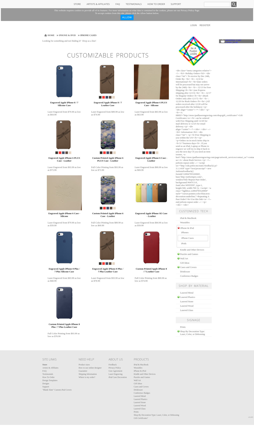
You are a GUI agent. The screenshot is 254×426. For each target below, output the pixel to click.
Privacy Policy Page (190, 10)
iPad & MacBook (188, 218)
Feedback (113, 364)
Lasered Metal (187, 292)
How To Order (156, 4)
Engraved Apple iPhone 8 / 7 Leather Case (108, 104)
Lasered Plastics (187, 297)
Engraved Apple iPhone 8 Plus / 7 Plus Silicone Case (64, 270)
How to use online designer (90, 368)
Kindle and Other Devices (192, 249)
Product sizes (84, 364)
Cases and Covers (188, 267)
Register (205, 25)
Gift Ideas (184, 263)
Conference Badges (189, 276)
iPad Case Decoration (118, 377)
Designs (45, 383)
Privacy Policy (115, 368)
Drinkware (185, 271)
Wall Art (184, 258)
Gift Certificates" (141, 418)
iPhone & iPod (67, 35)
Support (176, 4)
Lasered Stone (186, 301)
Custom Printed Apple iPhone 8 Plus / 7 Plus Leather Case (64, 325)
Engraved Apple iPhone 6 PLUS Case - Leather (64, 159)
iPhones (185, 232)
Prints (183, 327)
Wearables (185, 222)
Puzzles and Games (189, 254)
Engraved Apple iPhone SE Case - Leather (151, 214)
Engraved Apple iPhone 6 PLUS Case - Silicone (151, 104)
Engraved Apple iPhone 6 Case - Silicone (64, 214)
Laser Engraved (55, 111)
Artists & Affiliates (98, 4)
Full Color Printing (100, 167)
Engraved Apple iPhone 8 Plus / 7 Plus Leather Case (107, 270)
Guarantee (83, 371)
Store (77, 4)
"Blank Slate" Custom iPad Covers (57, 390)
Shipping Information (88, 374)
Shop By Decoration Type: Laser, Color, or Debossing (192, 332)
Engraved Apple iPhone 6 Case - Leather (151, 159)
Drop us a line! (89, 41)
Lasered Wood (187, 306)
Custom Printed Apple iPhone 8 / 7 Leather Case (151, 270)
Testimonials (134, 4)
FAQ (118, 4)
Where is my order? (87, 377)
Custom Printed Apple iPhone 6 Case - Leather (107, 214)
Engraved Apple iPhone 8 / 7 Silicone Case (64, 104)
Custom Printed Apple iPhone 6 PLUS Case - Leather (107, 159)
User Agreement (115, 371)
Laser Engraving (116, 374)
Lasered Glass (186, 310)
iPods (183, 243)
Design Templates (50, 380)
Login (193, 25)
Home (51, 35)
